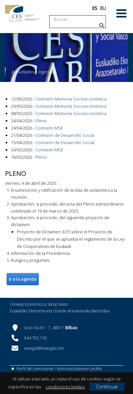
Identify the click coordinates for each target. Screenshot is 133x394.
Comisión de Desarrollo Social (64, 135)
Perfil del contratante (35, 369)
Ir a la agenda (22, 279)
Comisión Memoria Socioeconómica (71, 99)
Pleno (41, 121)
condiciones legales (65, 387)
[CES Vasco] (22, 13)
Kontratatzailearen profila (79, 369)
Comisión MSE (49, 128)
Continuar (107, 386)
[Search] (79, 19)
